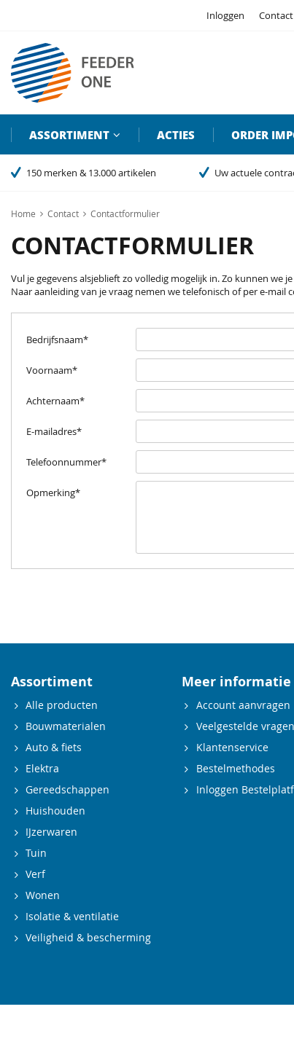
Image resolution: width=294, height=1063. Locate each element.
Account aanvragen (243, 705)
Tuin (36, 853)
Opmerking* (53, 492)
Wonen (43, 895)
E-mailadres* (54, 431)
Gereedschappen (67, 789)
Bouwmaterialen (66, 726)
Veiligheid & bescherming (88, 937)
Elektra (42, 768)
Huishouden (55, 810)
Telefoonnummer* (66, 462)
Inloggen (225, 15)
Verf (35, 874)
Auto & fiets (54, 747)
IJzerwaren (51, 832)
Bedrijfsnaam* (57, 339)
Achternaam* (55, 401)
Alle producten (62, 705)
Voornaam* (51, 370)
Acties (176, 135)
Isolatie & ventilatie (72, 916)
